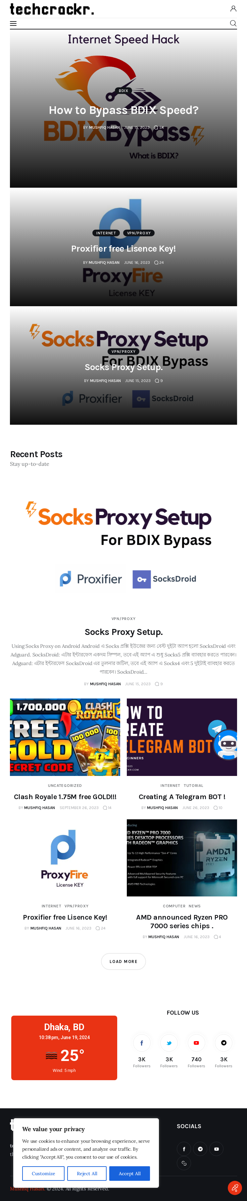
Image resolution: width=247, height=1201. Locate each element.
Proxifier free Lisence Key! (123, 248)
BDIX (123, 90)
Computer (174, 906)
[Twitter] (169, 1050)
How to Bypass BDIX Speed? (123, 110)
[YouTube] (196, 1050)
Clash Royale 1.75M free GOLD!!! (65, 797)
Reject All (87, 1174)
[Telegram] (224, 1050)
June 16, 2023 (137, 262)
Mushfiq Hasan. (27, 1188)
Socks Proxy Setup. (123, 366)
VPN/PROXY (139, 233)
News (195, 906)
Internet (106, 233)
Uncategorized (65, 785)
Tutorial (193, 785)
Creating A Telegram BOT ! (182, 797)
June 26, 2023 (195, 807)
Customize (43, 1174)
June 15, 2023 (137, 127)
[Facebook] (141, 1050)
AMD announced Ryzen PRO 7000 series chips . (182, 921)
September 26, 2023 (79, 807)
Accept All (130, 1174)
